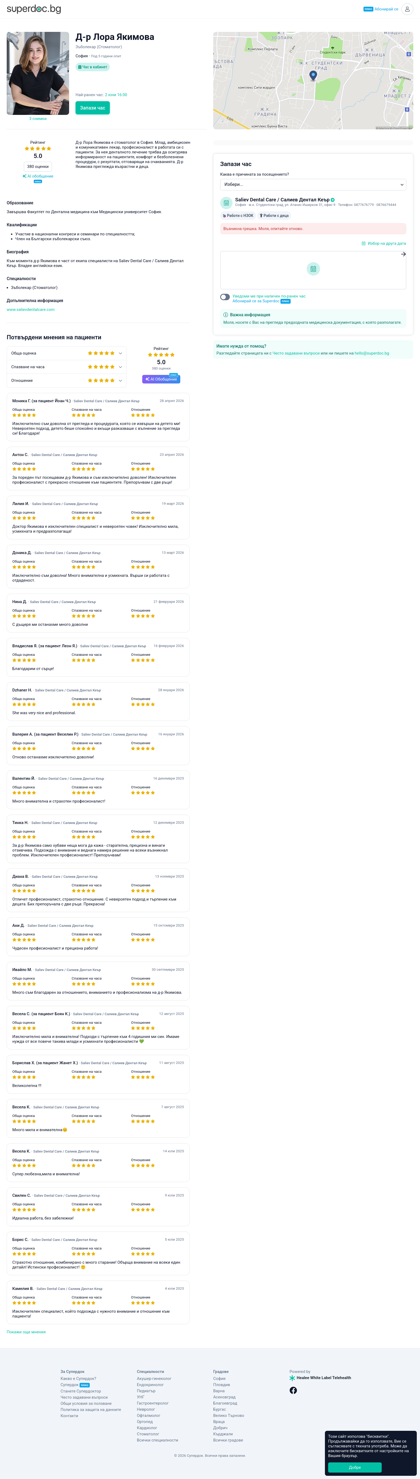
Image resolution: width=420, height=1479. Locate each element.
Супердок (75, 1384)
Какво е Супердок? (78, 1378)
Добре (355, 1467)
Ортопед (145, 1421)
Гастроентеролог (153, 1403)
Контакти (69, 1415)
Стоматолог (148, 1434)
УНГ (140, 1397)
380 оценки (38, 166)
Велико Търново (228, 1415)
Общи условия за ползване (86, 1403)
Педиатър (146, 1390)
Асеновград (224, 1397)
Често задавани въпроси (296, 353)
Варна (219, 1390)
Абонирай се (380, 9)
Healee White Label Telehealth (320, 1377)
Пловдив (221, 1384)
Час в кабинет (92, 67)
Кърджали (223, 1434)
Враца (219, 1421)
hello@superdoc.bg (372, 353)
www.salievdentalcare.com (31, 309)
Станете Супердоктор (81, 1391)
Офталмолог (148, 1415)
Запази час (92, 108)
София (219, 1378)
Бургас (219, 1409)
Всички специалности (157, 1440)
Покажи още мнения (26, 1332)
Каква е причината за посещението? (254, 174)
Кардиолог (147, 1427)
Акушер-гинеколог (154, 1378)
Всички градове (228, 1440)
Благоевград (225, 1403)
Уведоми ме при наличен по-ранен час (269, 299)
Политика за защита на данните (91, 1409)
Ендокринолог (150, 1384)
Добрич (220, 1427)
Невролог (146, 1409)
